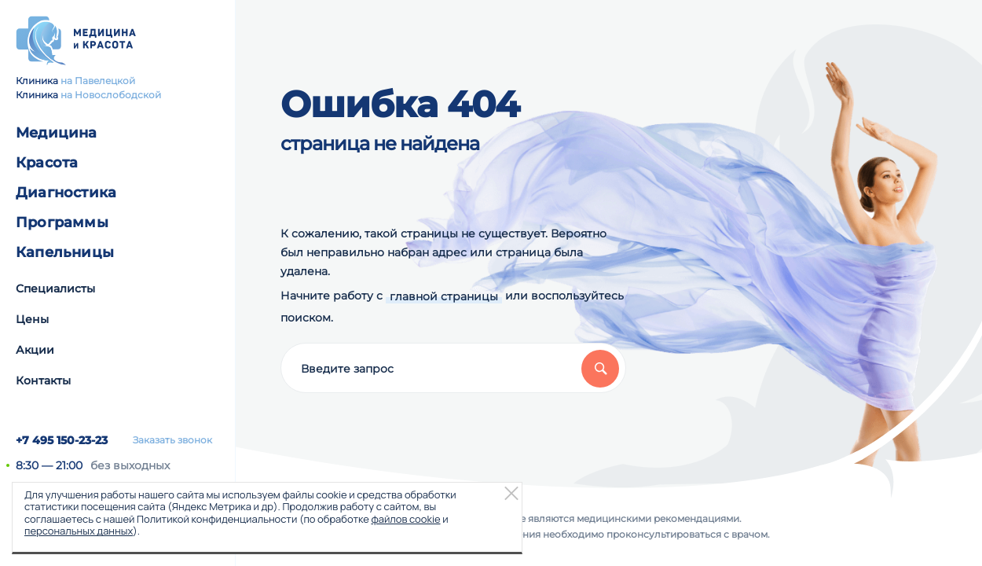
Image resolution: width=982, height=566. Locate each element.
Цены (32, 319)
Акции (35, 349)
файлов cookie (405, 519)
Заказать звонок (172, 440)
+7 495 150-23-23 (62, 440)
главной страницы (444, 296)
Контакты (43, 380)
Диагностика (66, 193)
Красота (47, 163)
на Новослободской (110, 95)
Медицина (56, 133)
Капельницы (65, 252)
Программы (62, 222)
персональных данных (78, 531)
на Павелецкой (97, 80)
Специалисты (55, 288)
